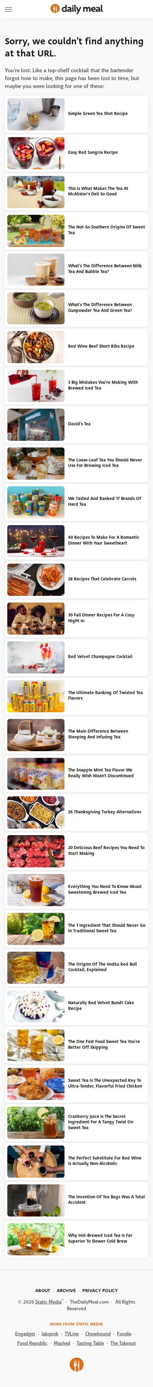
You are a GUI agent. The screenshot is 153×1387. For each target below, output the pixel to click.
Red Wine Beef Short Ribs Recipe (101, 346)
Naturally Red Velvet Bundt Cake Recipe (101, 1005)
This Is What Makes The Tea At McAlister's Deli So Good (98, 191)
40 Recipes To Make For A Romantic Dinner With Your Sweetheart (103, 540)
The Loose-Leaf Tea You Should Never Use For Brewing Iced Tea (105, 463)
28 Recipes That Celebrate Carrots (102, 579)
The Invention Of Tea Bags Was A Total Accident (106, 1200)
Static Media (48, 1302)
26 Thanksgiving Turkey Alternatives (104, 812)
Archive (66, 1290)
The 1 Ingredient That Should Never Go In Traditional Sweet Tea (106, 928)
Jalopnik (50, 1334)
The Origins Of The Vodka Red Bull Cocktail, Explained (102, 967)
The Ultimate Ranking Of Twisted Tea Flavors (105, 695)
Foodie (124, 1334)
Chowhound (98, 1334)
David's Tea (79, 424)
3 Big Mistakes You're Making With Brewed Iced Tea (103, 385)
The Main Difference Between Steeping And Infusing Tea (98, 734)
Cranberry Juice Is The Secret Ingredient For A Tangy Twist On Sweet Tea (100, 1122)
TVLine (72, 1334)
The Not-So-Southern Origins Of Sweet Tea (106, 230)
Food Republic (32, 1343)
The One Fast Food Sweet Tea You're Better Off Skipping (104, 1044)
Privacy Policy (100, 1290)
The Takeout (123, 1343)
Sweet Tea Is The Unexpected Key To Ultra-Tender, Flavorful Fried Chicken (105, 1083)
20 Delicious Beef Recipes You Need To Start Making (106, 850)
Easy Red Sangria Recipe (93, 152)
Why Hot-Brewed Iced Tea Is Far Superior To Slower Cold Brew (100, 1238)
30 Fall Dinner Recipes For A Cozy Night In (101, 618)
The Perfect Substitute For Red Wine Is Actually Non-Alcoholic (104, 1161)
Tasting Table (90, 1343)
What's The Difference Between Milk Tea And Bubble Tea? (105, 269)
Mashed (62, 1343)
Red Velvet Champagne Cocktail (100, 657)
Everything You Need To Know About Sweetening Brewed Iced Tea (105, 889)
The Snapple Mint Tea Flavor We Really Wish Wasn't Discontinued (101, 773)
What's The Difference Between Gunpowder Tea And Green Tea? (100, 307)
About (42, 1290)
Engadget (25, 1334)
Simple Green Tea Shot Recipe (98, 113)
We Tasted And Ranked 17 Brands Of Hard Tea (104, 501)
